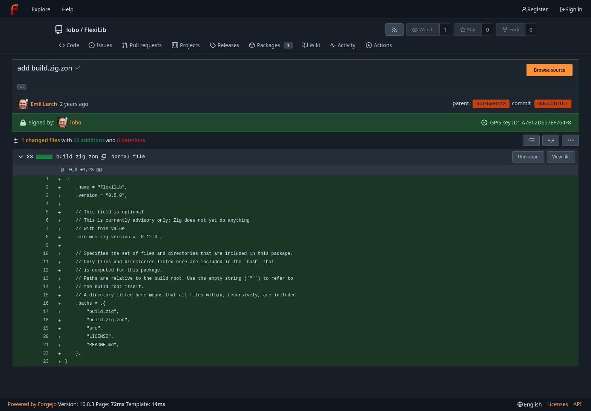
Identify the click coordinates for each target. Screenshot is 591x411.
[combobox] (531, 140)
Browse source (549, 70)
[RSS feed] (394, 29)
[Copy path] (103, 157)
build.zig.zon (77, 157)
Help (68, 9)
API (577, 404)
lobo (72, 30)
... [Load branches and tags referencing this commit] (22, 86)
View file (561, 156)
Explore (41, 9)
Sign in (571, 9)
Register (534, 9)
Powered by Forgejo (32, 404)
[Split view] (550, 140)
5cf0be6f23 (491, 104)
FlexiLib (95, 30)
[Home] (14, 9)
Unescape (528, 156)
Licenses (557, 404)
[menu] (570, 140)
